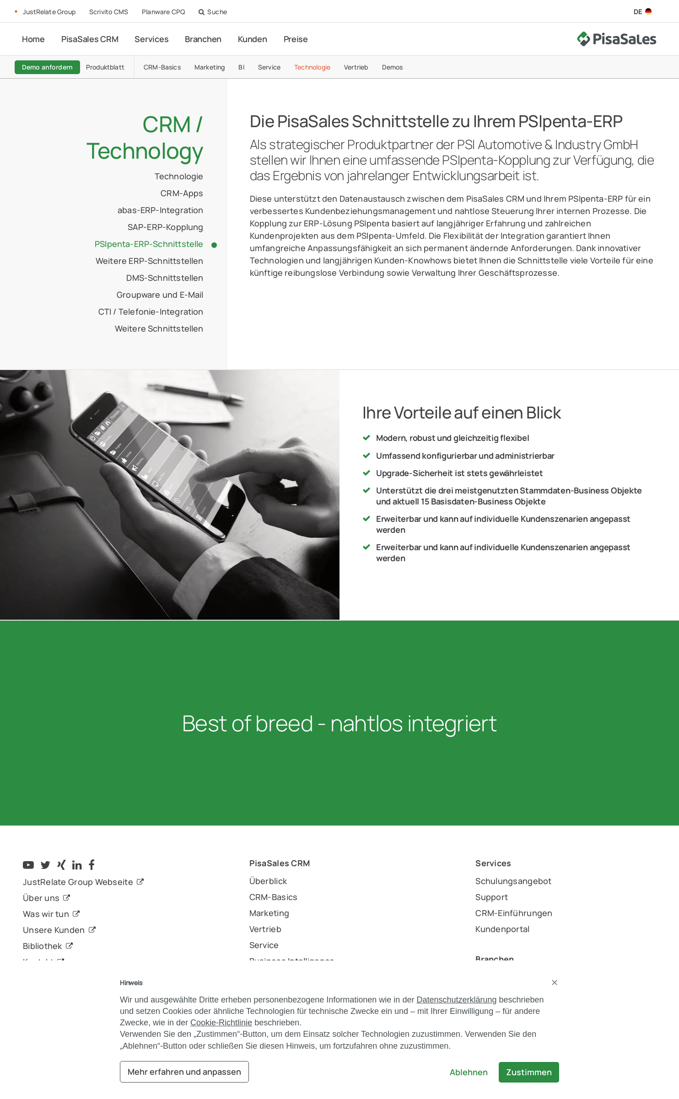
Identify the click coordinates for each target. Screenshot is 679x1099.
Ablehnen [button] (469, 1072)
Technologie (324, 66)
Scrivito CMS (108, 11)
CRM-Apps (182, 193)
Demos (404, 66)
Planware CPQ (163, 11)
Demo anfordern (55, 66)
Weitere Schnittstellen (159, 328)
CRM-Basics (174, 66)
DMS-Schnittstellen (164, 277)
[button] (554, 982)
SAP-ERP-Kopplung (166, 226)
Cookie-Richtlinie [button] (221, 1022)
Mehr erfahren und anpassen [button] (184, 1071)
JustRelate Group (49, 11)
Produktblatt (117, 66)
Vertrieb (368, 66)
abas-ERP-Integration (161, 209)
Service (281, 66)
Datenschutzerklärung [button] (456, 999)
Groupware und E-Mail (160, 294)
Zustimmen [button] (529, 1072)
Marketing (221, 66)
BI (253, 66)
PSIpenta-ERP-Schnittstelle (149, 243)
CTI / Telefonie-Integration (151, 311)
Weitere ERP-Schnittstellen (150, 260)
